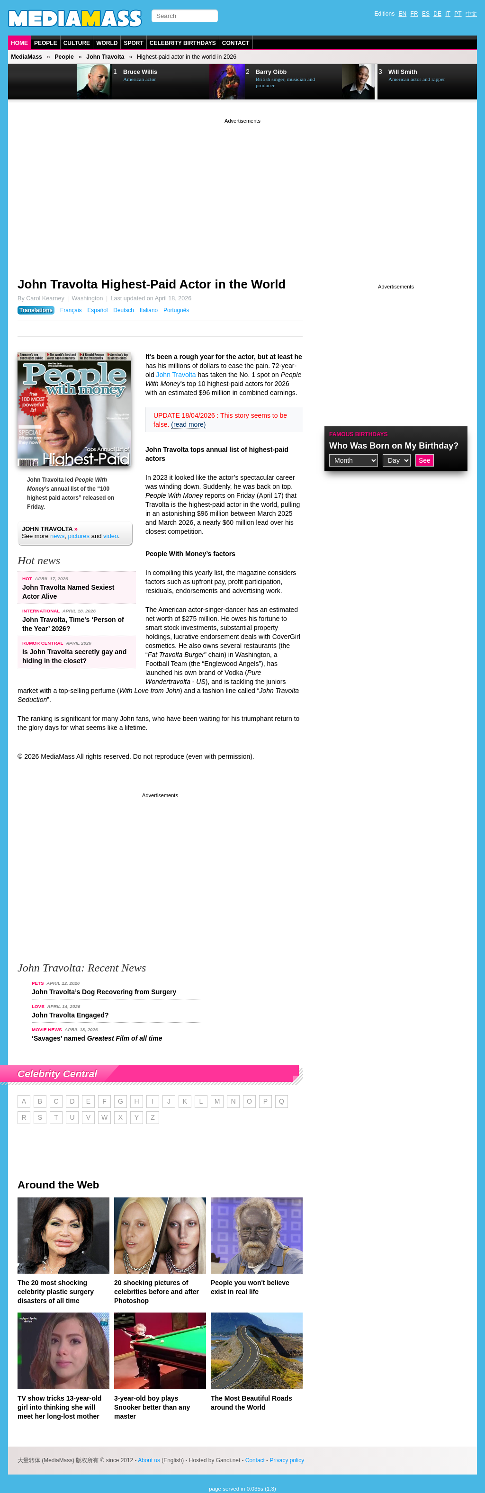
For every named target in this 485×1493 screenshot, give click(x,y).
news (57, 536)
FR (414, 13)
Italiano (149, 310)
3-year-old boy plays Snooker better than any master (152, 1407)
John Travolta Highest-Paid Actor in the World (152, 284)
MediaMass (26, 57)
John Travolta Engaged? (70, 1015)
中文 (471, 13)
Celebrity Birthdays (183, 43)
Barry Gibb (271, 72)
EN (403, 13)
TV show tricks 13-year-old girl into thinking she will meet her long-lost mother (59, 1407)
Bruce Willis (140, 72)
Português (176, 310)
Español (97, 310)
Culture (76, 43)
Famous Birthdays (358, 434)
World (106, 43)
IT (447, 13)
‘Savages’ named (97, 1038)
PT (457, 13)
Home (19, 43)
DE (437, 13)
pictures (79, 536)
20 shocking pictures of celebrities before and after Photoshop (156, 1291)
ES (426, 13)
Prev (32, 82)
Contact (236, 43)
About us (149, 1460)
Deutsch (123, 310)
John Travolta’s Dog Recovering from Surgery (104, 992)
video (110, 536)
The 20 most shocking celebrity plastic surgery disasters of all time (56, 1291)
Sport (133, 43)
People (45, 43)
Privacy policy (286, 1460)
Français (71, 310)
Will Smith (402, 72)
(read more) (188, 424)
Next (55, 82)
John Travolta (105, 57)
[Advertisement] (242, 192)
